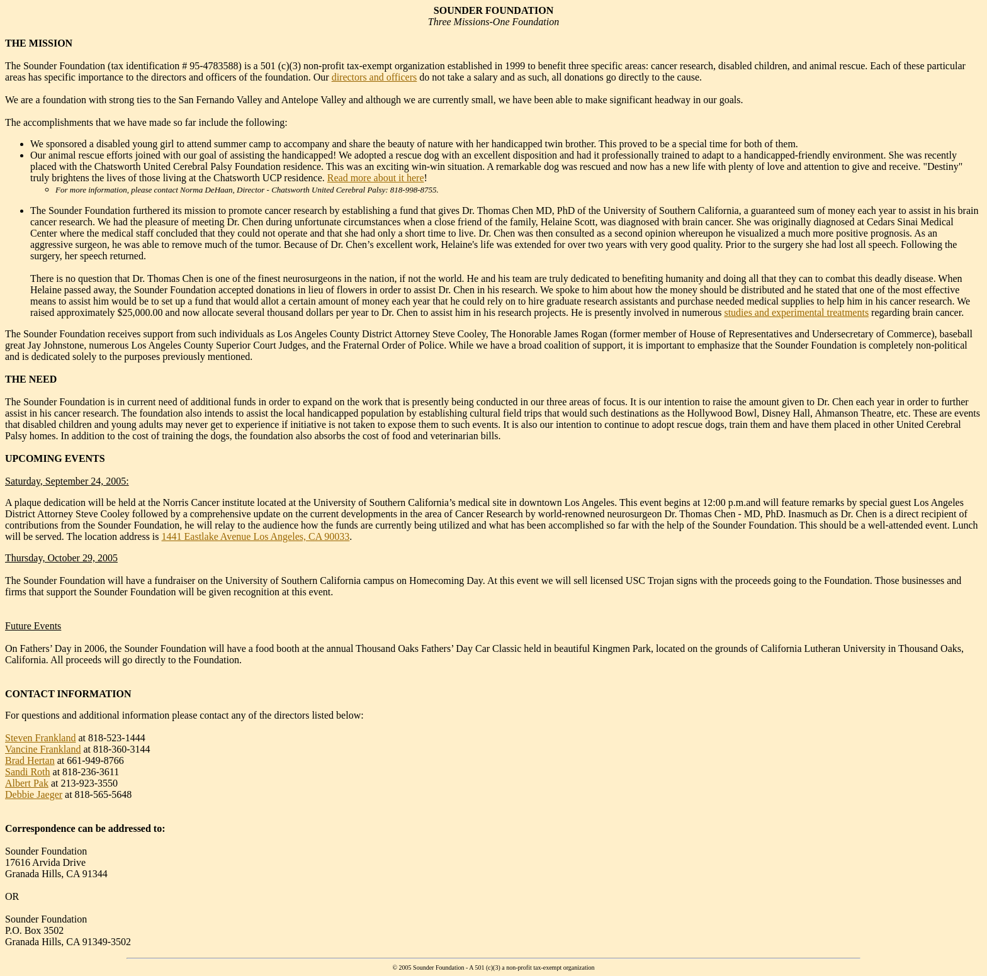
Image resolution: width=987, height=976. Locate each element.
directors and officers (374, 77)
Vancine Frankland (43, 749)
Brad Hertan (30, 760)
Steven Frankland (40, 737)
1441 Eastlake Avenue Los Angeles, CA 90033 (256, 536)
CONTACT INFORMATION (68, 693)
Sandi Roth (27, 771)
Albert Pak (26, 783)
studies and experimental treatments (796, 312)
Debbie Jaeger (33, 794)
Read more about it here (375, 177)
